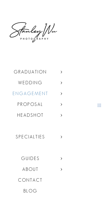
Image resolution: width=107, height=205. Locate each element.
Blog (30, 190)
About (30, 169)
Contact (30, 180)
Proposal (30, 104)
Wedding (30, 82)
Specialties (30, 136)
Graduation (30, 71)
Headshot (30, 115)
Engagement (30, 93)
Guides (30, 158)
